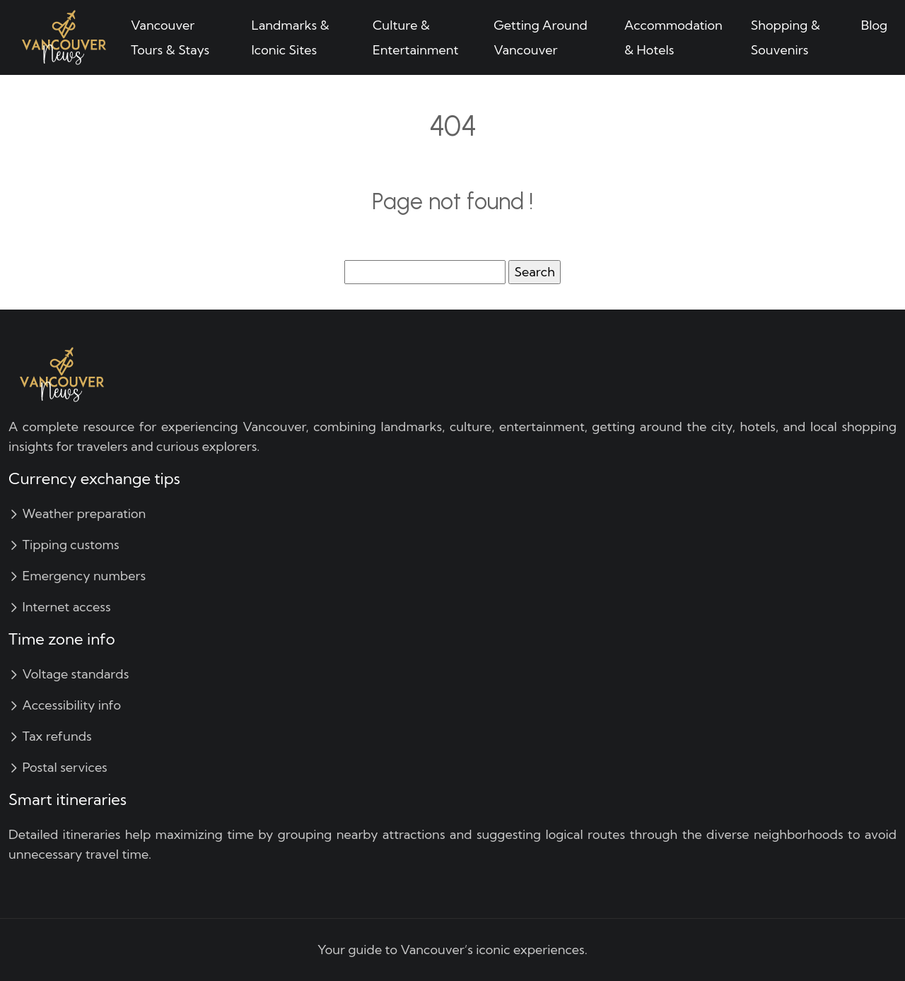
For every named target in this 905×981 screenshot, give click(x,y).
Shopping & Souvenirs (785, 37)
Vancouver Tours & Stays (170, 37)
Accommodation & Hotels (673, 37)
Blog (874, 25)
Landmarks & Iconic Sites (290, 37)
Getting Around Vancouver (541, 37)
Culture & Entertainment (416, 37)
